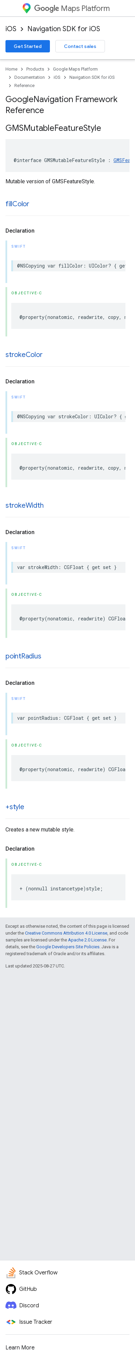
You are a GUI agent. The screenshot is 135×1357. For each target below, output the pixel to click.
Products (35, 69)
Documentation (29, 77)
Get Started (28, 46)
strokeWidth (24, 505)
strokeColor (23, 354)
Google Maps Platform (75, 69)
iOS (10, 29)
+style (14, 807)
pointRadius (23, 656)
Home (11, 69)
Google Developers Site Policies (67, 946)
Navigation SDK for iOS (63, 29)
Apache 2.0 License (87, 939)
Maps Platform (72, 8)
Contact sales (80, 46)
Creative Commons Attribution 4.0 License (66, 933)
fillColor (17, 204)
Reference (24, 85)
